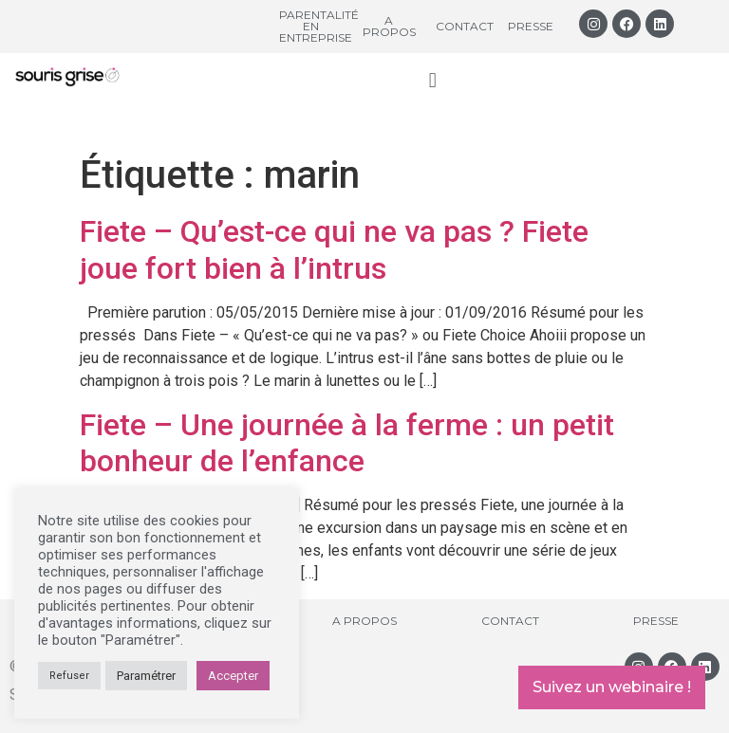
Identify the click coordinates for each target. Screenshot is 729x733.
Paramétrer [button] (146, 676)
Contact (465, 26)
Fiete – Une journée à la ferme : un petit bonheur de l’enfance (347, 443)
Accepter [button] (233, 676)
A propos (389, 26)
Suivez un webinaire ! (612, 687)
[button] (432, 80)
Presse (530, 26)
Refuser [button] (69, 675)
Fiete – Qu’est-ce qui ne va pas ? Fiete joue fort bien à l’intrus (334, 249)
